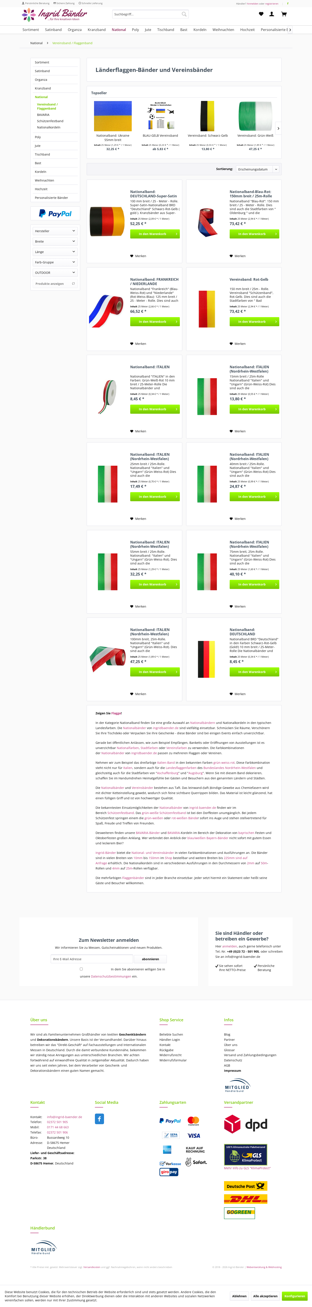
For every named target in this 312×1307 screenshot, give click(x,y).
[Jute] (148, 30)
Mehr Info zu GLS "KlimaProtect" (247, 1168)
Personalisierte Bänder (51, 198)
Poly (38, 137)
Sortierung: (224, 169)
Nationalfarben (128, 748)
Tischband (42, 154)
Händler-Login (169, 1040)
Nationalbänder (134, 728)
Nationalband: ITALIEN (150, 367)
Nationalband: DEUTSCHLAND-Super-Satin (153, 194)
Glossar (229, 1050)
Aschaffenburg (167, 773)
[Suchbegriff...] (150, 14)
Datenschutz (233, 1060)
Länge (39, 252)
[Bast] (183, 30)
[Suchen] (184, 14)
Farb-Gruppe (44, 262)
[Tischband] (165, 30)
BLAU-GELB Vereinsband (160, 135)
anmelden (229, 946)
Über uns (230, 1045)
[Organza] (75, 30)
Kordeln (40, 172)
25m (129, 868)
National (41, 97)
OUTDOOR (42, 273)
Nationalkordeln (48, 127)
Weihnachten (44, 180)
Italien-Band (166, 763)
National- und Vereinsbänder (153, 853)
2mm (250, 863)
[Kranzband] (97, 30)
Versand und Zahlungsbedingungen (250, 1055)
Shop (168, 858)
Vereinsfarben (176, 748)
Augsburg (195, 773)
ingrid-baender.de (202, 808)
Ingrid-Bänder (106, 853)
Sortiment (42, 62)
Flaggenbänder (133, 878)
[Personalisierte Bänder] (279, 30)
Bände (193, 818)
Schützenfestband (50, 121)
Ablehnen (239, 1296)
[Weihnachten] (223, 30)
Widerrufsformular (173, 1060)
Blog (227, 1034)
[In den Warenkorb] (155, 233)
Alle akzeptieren (265, 1296)
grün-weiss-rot (224, 763)
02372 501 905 (57, 1122)
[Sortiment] (31, 30)
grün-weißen (153, 818)
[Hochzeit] (247, 30)
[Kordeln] (200, 30)
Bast (38, 163)
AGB (227, 1065)
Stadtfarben (149, 748)
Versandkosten (91, 1267)
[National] (119, 30)
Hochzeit (41, 189)
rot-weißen (179, 818)
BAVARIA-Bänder (148, 833)
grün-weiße (150, 813)
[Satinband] (53, 30)
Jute (38, 146)
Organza (41, 80)
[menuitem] (150, 16)
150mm (154, 858)
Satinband (42, 71)
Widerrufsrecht (170, 1055)
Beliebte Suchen (171, 1034)
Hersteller (42, 231)
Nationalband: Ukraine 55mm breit (112, 137)
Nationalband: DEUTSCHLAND (242, 632)
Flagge (116, 713)
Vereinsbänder (142, 788)
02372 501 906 (57, 1132)
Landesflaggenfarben (181, 768)
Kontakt (165, 1045)
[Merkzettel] (261, 14)
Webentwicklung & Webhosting (264, 1267)
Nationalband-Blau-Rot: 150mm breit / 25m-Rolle (251, 194)
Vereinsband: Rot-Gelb (249, 279)
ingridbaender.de (166, 728)
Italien (127, 768)
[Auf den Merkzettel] (138, 256)
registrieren (271, 3)
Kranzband (43, 88)
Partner (229, 1040)
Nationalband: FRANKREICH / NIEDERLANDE (154, 281)
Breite (39, 241)
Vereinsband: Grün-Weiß (255, 135)
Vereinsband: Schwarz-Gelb (208, 135)
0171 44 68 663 (58, 1127)
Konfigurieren (294, 1296)
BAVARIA (43, 115)
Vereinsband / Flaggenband (47, 106)
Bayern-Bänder (217, 838)
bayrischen (245, 833)
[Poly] (135, 30)
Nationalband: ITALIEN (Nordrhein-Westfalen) (249, 369)
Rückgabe (166, 1050)
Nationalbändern (202, 723)
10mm (138, 858)
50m (263, 863)
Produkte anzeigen (55, 284)
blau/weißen (196, 838)
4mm (116, 868)
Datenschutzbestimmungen (111, 976)
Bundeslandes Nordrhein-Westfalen (229, 768)
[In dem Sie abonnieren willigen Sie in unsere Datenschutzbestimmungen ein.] (81, 969)
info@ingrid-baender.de (64, 1117)
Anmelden (252, 3)
